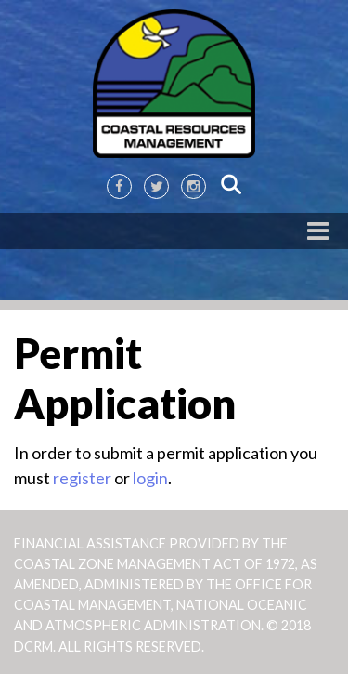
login (150, 478)
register (82, 478)
